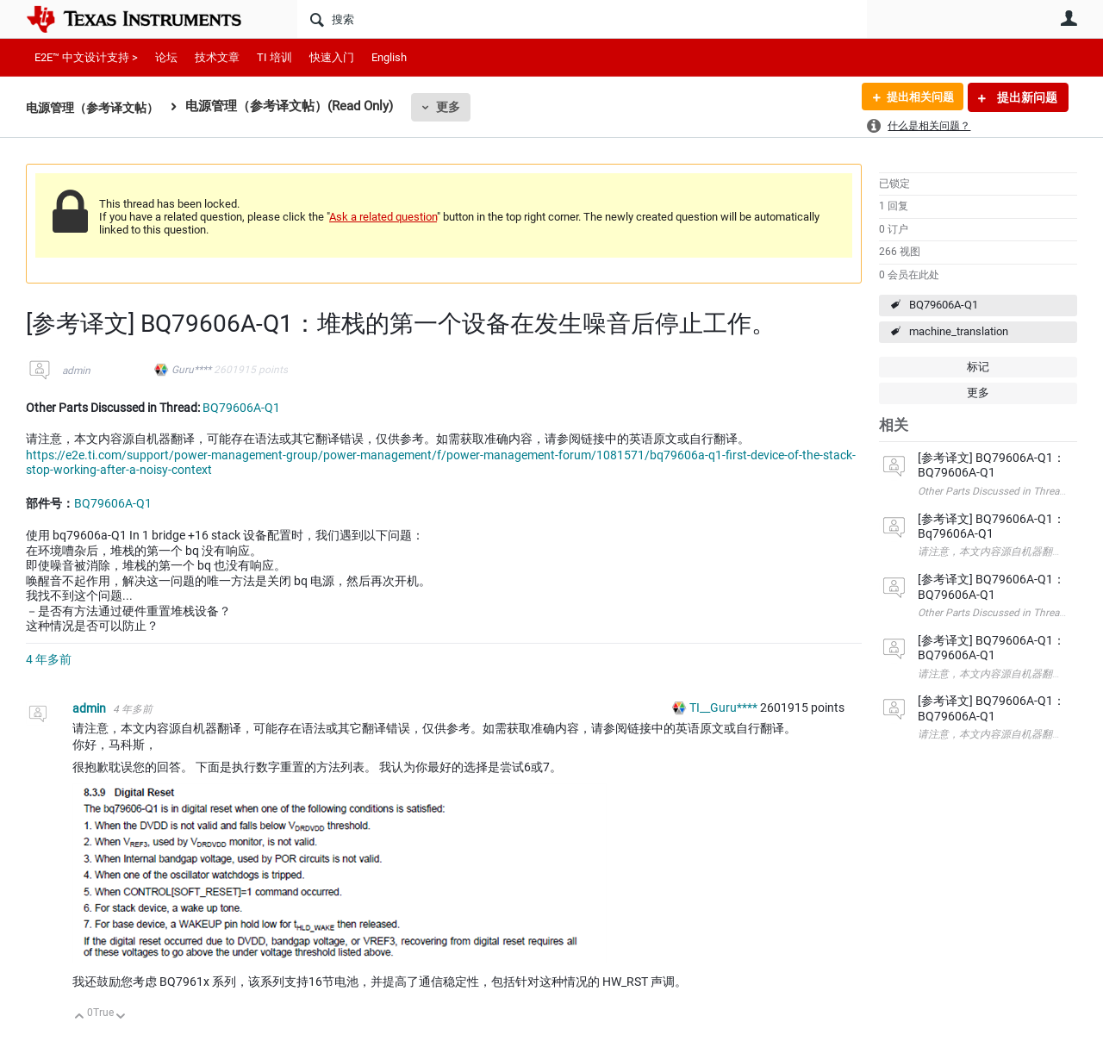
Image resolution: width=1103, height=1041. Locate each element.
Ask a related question (383, 216)
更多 (458, 107)
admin (76, 371)
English (389, 57)
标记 (978, 366)
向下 (121, 1017)
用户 (1068, 18)
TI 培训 (274, 57)
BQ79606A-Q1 (943, 304)
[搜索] (582, 19)
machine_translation (958, 331)
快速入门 (331, 57)
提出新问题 (1025, 97)
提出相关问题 (916, 97)
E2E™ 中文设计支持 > (86, 57)
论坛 (166, 57)
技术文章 (217, 57)
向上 (79, 1017)
